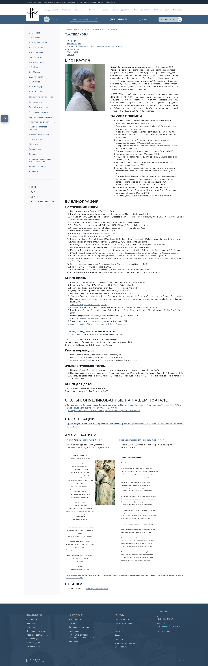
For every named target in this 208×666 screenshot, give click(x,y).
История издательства (37, 635)
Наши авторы (98, 29)
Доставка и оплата (162, 9)
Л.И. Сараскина (36, 52)
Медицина (33, 144)
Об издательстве (51, 9)
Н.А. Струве (34, 67)
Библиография (74, 43)
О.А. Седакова (35, 57)
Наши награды (33, 646)
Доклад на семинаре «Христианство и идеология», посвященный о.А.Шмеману (103, 411)
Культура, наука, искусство (42, 122)
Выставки (73, 641)
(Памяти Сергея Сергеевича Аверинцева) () (124, 405)
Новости (119, 631)
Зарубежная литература (40, 117)
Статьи (115, 9)
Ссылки (70, 55)
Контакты (177, 9)
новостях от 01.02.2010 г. (74, 578)
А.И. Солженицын (37, 62)
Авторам (30, 623)
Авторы (105, 9)
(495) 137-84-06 (118, 19)
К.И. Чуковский (36, 82)
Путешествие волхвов (81, 247)
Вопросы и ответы (142, 9)
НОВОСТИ (34, 187)
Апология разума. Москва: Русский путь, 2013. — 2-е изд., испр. (99, 324)
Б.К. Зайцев (34, 33)
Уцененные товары (38, 167)
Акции (117, 635)
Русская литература (38, 112)
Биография (72, 41)
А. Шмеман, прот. (37, 87)
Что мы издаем (33, 642)
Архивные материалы (79, 627)
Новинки (119, 639)
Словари (33, 154)
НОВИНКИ (34, 197)
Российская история (38, 107)
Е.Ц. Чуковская (36, 77)
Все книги (33, 171)
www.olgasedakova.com (97, 589)
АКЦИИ (32, 192)
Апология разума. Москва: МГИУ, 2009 (88, 305)
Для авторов (80, 9)
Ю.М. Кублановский (38, 43)
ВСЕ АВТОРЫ (36, 92)
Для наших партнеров (36, 631)
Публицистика (35, 139)
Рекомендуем (35, 102)
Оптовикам (66, 9)
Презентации (73, 49)
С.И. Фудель (34, 72)
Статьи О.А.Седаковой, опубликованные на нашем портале (94, 46)
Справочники (35, 149)
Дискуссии (126, 9)
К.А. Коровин (35, 38)
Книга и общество (82, 29)
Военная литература (39, 134)
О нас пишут (32, 639)
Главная (68, 29)
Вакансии (30, 627)
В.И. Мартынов (36, 47)
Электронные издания (125, 643)
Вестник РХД (121, 647)
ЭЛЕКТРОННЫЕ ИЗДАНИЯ (42, 202)
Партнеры (93, 9)
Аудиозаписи (73, 52)
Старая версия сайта (166, 632)
